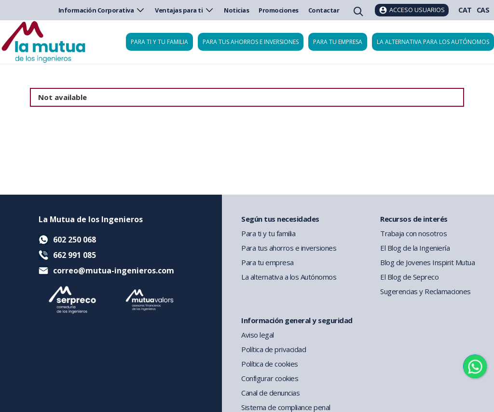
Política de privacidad (273, 349)
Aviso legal (257, 335)
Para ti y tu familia (159, 42)
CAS (483, 9)
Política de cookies (269, 364)
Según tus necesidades (280, 219)
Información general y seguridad (297, 320)
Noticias (236, 10)
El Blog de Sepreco (409, 277)
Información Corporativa (102, 10)
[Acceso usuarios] (412, 10)
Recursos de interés (414, 219)
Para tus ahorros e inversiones (251, 42)
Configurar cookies (269, 378)
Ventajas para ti (184, 10)
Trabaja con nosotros (413, 233)
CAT (465, 9)
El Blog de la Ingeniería (415, 248)
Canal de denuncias (270, 393)
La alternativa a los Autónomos (288, 277)
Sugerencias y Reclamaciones (425, 291)
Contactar (324, 10)
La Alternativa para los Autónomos (433, 42)
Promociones (279, 10)
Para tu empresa (337, 42)
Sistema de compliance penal (285, 407)
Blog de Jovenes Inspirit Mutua (427, 262)
